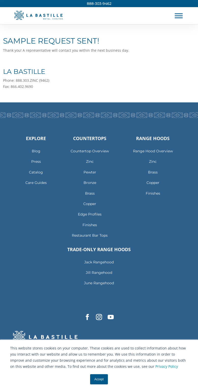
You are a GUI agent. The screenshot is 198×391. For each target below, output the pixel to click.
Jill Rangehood (99, 272)
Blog (36, 151)
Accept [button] (99, 379)
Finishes (89, 225)
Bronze (90, 182)
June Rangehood (99, 283)
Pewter (90, 172)
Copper (89, 203)
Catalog (36, 172)
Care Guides (36, 182)
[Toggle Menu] (179, 15)
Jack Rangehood (99, 262)
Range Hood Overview (153, 151)
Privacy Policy (166, 366)
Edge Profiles (90, 214)
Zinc (90, 161)
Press (36, 161)
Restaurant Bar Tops (90, 235)
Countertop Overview (90, 151)
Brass (90, 193)
